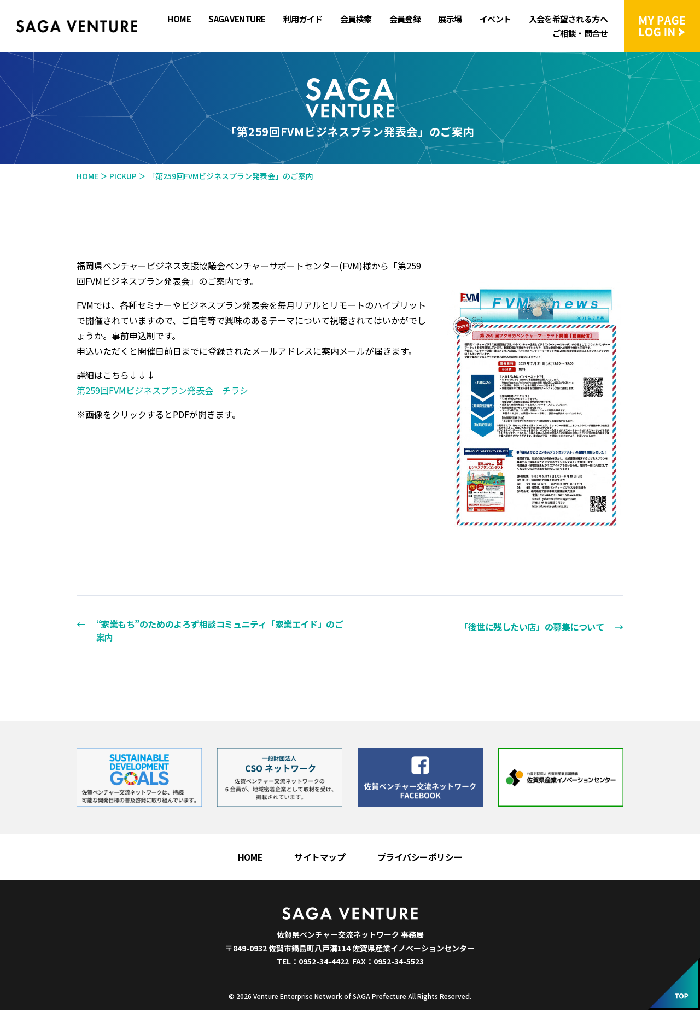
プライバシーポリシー (420, 859)
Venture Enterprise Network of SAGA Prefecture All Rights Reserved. (362, 998)
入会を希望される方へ (568, 19)
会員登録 (405, 19)
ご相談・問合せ (580, 33)
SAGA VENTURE (236, 19)
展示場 (450, 19)
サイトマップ (319, 859)
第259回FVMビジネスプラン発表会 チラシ (162, 390)
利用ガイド (303, 19)
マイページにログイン (662, 26)
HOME (179, 19)
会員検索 (356, 19)
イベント (495, 19)
